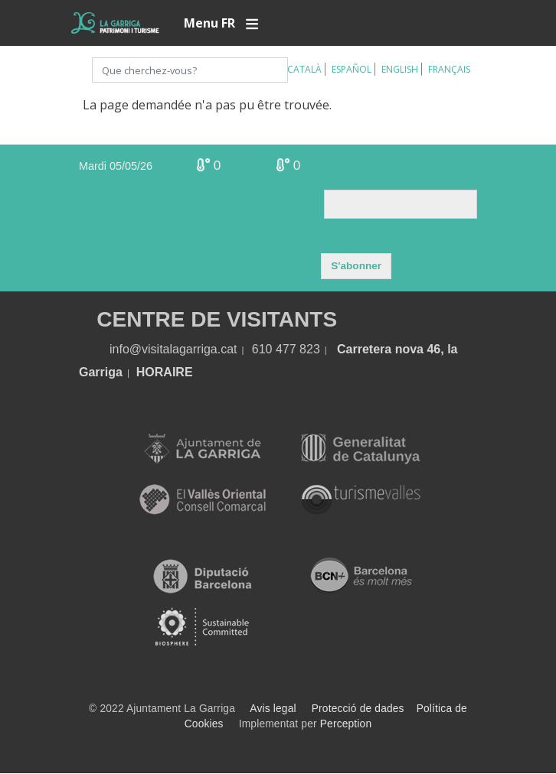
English (399, 69)
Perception (346, 724)
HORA (154, 372)
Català (304, 69)
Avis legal (273, 708)
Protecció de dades (358, 708)
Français (449, 69)
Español (351, 69)
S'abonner (356, 266)
